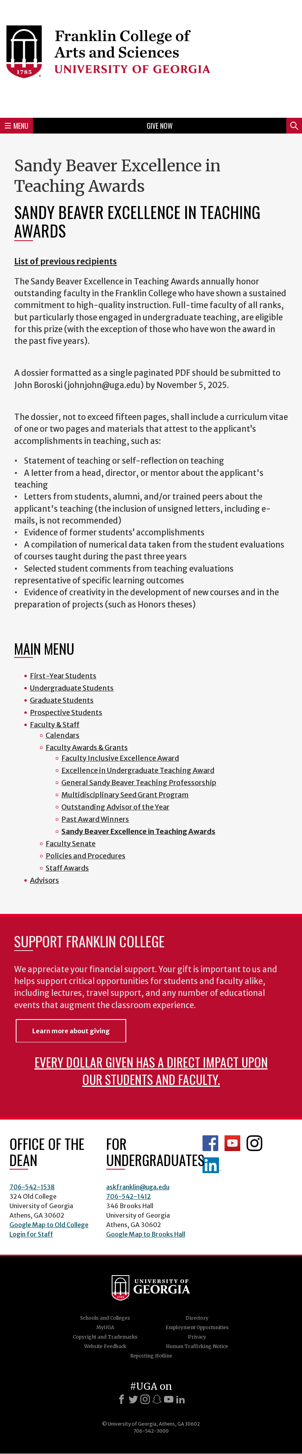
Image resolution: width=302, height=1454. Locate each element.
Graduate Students (62, 700)
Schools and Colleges (105, 1318)
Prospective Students (66, 712)
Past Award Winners (95, 819)
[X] (133, 1399)
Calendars (62, 735)
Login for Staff (31, 1234)
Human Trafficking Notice (197, 1346)
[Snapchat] (157, 1399)
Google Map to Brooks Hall (145, 1234)
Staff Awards (67, 868)
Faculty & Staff (54, 724)
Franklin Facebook (210, 1143)
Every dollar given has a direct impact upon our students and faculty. (151, 1070)
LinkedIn (212, 1165)
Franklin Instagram (254, 1143)
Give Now (160, 126)
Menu (16, 126)
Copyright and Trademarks (105, 1337)
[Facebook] (121, 1399)
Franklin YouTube (232, 1143)
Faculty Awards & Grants (87, 747)
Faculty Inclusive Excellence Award (120, 758)
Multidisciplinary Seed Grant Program (125, 794)
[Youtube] (168, 1399)
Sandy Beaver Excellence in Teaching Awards (138, 831)
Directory (197, 1318)
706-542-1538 (32, 1187)
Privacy (197, 1337)
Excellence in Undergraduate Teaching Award (137, 770)
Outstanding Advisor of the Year (115, 806)
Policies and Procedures (85, 855)
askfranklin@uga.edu (137, 1187)
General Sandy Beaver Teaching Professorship (138, 782)
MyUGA (105, 1327)
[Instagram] (145, 1399)
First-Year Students (63, 675)
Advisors (44, 880)
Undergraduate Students (72, 688)
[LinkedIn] (180, 1399)
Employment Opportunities (197, 1327)
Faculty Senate (71, 843)
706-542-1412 (128, 1196)
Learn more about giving (71, 1031)
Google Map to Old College (48, 1225)
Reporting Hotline (151, 1356)
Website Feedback (105, 1346)
